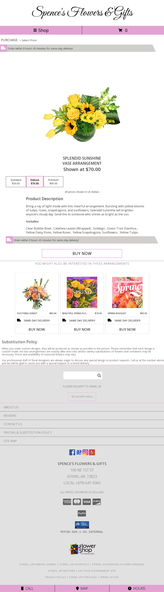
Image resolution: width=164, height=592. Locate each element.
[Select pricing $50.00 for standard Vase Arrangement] (16, 182)
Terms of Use (109, 577)
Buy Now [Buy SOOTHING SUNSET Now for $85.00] (37, 329)
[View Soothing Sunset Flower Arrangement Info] (36, 292)
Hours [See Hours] (137, 588)
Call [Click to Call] (27, 588)
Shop (41, 30)
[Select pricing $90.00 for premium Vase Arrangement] (53, 182)
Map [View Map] (82, 588)
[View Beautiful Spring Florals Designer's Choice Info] (82, 292)
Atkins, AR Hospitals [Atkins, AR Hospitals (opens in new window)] (74, 564)
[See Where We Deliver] (82, 396)
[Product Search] (83, 375)
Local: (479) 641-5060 (82, 482)
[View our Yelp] (92, 454)
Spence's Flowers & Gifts (82, 12)
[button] (82, 525)
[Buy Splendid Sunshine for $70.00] (82, 253)
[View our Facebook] (72, 454)
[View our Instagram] (85, 454)
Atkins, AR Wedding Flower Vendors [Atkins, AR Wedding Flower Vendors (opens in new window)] (118, 564)
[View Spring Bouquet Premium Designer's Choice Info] (127, 292)
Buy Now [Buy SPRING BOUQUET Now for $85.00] (127, 329)
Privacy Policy (55, 577)
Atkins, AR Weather (61, 570)
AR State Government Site (97, 570)
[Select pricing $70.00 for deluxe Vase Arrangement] (35, 182)
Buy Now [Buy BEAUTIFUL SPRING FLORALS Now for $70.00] (82, 329)
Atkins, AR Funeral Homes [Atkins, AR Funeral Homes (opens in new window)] (38, 564)
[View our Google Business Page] (79, 454)
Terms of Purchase (83, 577)
